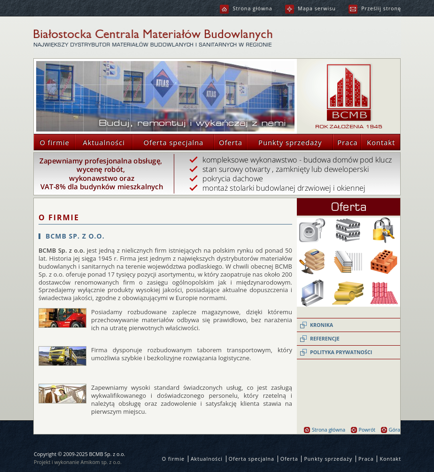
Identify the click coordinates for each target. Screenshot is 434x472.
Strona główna (246, 8)
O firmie (52, 142)
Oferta (228, 142)
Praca (345, 142)
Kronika (321, 325)
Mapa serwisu (310, 8)
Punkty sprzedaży (284, 142)
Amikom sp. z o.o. (101, 462)
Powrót (363, 429)
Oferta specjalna (167, 142)
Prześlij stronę (375, 8)
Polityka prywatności (341, 352)
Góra (390, 429)
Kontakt (378, 142)
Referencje (325, 338)
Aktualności (100, 142)
